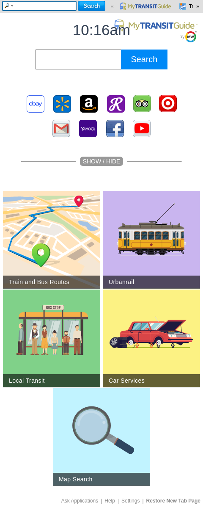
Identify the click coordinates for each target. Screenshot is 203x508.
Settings (130, 501)
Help (109, 501)
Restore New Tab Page (173, 501)
